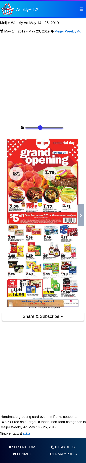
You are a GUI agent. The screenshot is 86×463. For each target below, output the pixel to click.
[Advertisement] (43, 79)
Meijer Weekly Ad (67, 31)
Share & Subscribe (43, 316)
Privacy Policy (63, 454)
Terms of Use (64, 447)
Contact (22, 454)
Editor (26, 433)
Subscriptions (22, 447)
